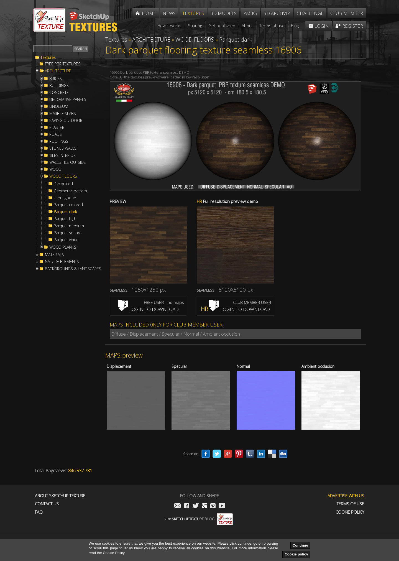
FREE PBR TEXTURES (62, 64)
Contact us (47, 503)
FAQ (39, 512)
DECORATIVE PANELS (67, 99)
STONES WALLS (62, 148)
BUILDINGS (59, 85)
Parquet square (67, 232)
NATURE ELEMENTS (62, 261)
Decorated (63, 183)
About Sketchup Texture (60, 495)
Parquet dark (65, 211)
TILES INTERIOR (62, 155)
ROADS (55, 134)
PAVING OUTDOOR (65, 120)
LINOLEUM (58, 106)
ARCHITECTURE (58, 70)
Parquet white (66, 239)
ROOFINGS (58, 141)
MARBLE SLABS (62, 113)
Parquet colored (68, 204)
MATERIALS (54, 254)
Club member (346, 13)
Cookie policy (296, 554)
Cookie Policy (350, 512)
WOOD (55, 169)
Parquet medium (69, 225)
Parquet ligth (65, 218)
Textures (48, 57)
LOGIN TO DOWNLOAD (148, 309)
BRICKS (55, 78)
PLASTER (56, 127)
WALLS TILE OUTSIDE (67, 162)
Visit (198, 518)
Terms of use (350, 503)
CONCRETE (59, 92)
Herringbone (65, 197)
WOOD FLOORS (63, 176)
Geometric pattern (70, 190)
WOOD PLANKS (62, 247)
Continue (300, 545)
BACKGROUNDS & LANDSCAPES (73, 268)
